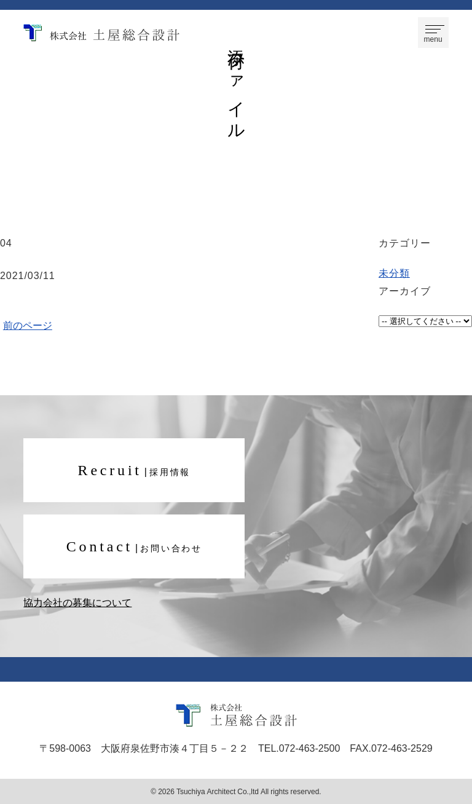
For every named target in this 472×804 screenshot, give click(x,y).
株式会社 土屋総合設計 (101, 32)
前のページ (27, 324)
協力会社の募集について (77, 602)
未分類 (394, 272)
